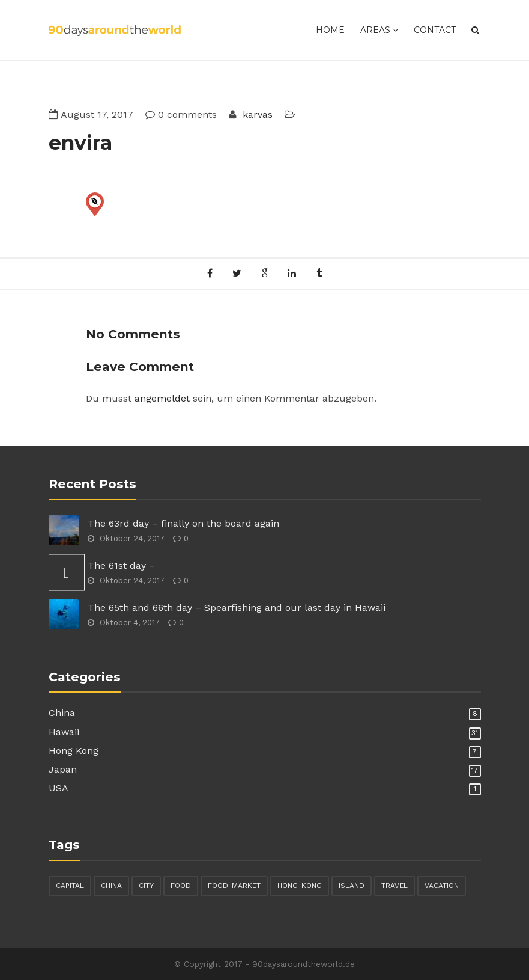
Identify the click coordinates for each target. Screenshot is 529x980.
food (181, 885)
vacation (442, 885)
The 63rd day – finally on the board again (183, 523)
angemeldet (162, 398)
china (111, 885)
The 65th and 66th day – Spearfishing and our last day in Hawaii (236, 607)
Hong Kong (73, 750)
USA (58, 788)
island (351, 885)
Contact (435, 30)
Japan (63, 769)
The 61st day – (121, 565)
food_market (234, 885)
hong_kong (299, 885)
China (62, 712)
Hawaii (64, 732)
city (146, 885)
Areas (379, 30)
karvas (256, 114)
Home (330, 30)
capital (70, 885)
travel (394, 885)
